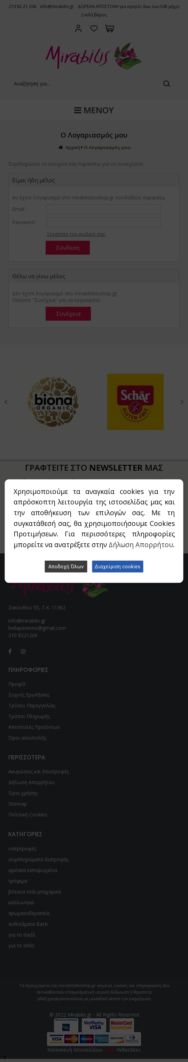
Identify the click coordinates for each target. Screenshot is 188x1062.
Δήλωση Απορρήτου (141, 544)
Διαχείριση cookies (117, 567)
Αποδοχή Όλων (66, 567)
